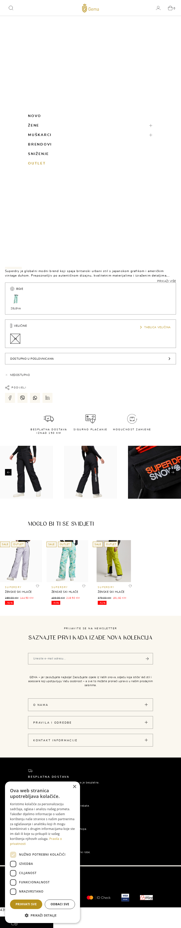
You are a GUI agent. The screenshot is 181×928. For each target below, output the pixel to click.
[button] (11, 8)
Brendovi (40, 144)
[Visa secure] (125, 897)
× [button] (74, 787)
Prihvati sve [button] (26, 904)
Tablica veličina (155, 327)
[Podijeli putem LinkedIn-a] (47, 398)
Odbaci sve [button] (59, 904)
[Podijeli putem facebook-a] (10, 398)
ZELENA (15, 302)
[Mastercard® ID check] (98, 897)
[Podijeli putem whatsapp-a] (35, 398)
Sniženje (38, 154)
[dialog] (42, 852)
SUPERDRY (13, 587)
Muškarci (40, 135)
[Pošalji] (147, 658)
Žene (33, 125)
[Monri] (146, 897)
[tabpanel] (90, 276)
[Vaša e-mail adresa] (90, 658)
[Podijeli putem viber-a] (23, 398)
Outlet (37, 163)
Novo (34, 116)
